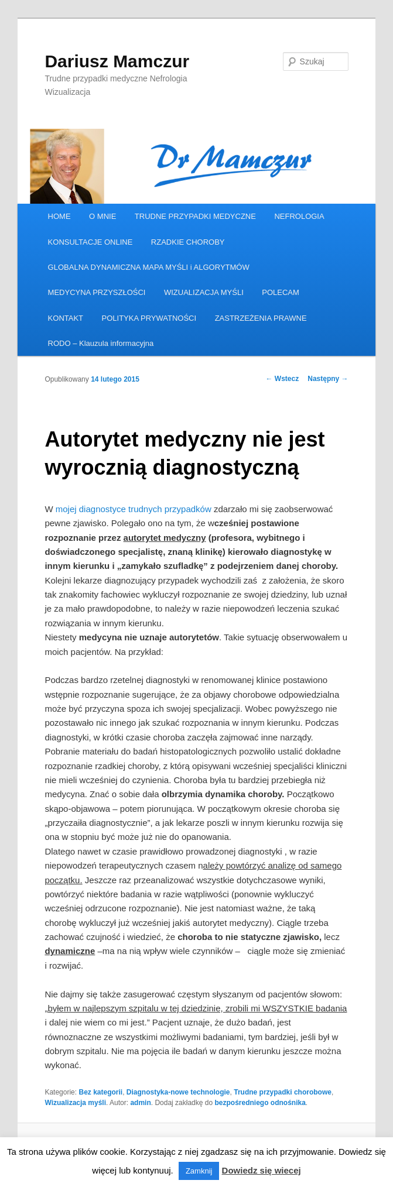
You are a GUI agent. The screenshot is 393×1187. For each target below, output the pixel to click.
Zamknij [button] (199, 1171)
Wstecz (282, 379)
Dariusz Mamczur (117, 61)
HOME (59, 216)
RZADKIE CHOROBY (188, 242)
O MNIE (102, 216)
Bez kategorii (100, 1092)
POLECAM (280, 292)
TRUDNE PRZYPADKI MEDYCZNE (195, 216)
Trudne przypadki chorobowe (283, 1092)
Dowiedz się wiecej (261, 1170)
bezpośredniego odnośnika (259, 1103)
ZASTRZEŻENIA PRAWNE (261, 318)
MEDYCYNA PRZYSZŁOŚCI (97, 292)
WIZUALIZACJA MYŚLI (204, 292)
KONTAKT (65, 318)
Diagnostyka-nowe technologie (178, 1092)
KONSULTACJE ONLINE (90, 242)
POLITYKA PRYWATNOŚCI (149, 318)
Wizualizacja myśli (75, 1103)
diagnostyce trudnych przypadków (145, 509)
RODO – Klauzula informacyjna (101, 343)
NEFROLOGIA (299, 216)
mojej (65, 509)
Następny (327, 379)
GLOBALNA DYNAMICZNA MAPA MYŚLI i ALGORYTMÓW (149, 267)
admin (140, 1103)
